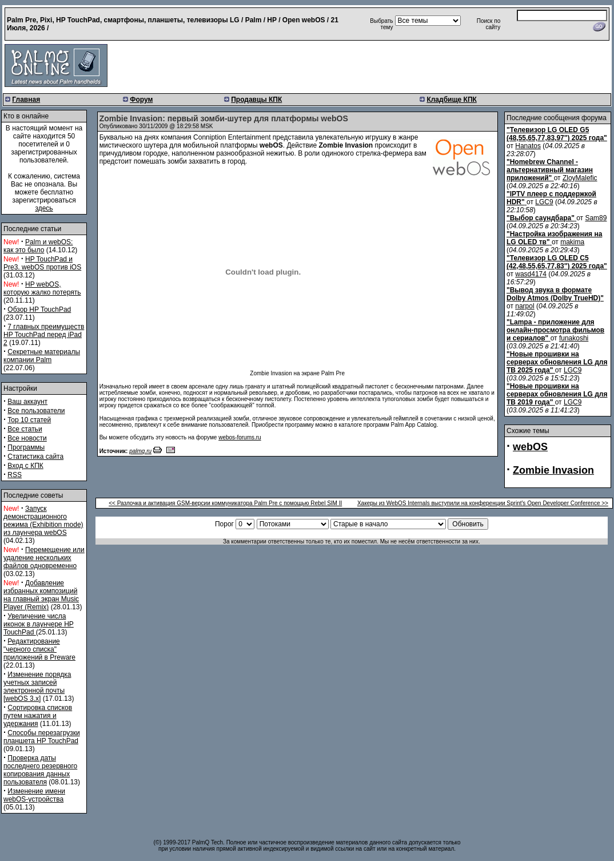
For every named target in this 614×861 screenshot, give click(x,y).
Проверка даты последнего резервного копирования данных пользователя (40, 770)
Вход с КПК (25, 466)
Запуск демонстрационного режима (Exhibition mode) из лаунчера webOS (43, 521)
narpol (524, 306)
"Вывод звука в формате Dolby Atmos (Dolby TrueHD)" (555, 294)
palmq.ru (140, 451)
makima (572, 242)
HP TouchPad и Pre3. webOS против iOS (42, 263)
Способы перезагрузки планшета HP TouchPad (41, 737)
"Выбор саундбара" (541, 218)
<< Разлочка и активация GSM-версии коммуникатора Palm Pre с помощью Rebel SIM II (225, 503)
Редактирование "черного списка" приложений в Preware (39, 649)
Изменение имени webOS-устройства (34, 795)
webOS (530, 447)
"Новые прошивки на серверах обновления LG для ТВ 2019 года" (557, 394)
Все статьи (24, 429)
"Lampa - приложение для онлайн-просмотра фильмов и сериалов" (555, 330)
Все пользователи (36, 411)
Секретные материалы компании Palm (41, 356)
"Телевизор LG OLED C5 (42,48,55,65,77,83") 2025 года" (557, 262)
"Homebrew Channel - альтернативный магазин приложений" (550, 170)
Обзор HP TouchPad (39, 309)
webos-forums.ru (239, 437)
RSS (14, 475)
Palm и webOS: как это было (38, 246)
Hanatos (528, 146)
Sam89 (596, 218)
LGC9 (544, 202)
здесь (44, 208)
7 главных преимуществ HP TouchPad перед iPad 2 (43, 335)
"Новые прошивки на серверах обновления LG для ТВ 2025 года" (557, 362)
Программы (26, 447)
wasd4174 (531, 274)
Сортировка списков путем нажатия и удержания (37, 716)
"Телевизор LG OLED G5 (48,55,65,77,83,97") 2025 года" (557, 134)
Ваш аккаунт (27, 402)
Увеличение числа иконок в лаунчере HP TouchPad (38, 624)
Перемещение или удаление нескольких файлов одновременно (44, 558)
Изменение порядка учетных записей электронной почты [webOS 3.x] (37, 686)
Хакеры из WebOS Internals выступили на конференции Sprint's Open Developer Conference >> (482, 503)
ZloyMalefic (580, 178)
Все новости (26, 438)
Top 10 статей (29, 420)
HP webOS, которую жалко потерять (42, 288)
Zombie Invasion (553, 470)
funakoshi (573, 338)
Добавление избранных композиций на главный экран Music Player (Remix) (41, 595)
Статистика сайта (35, 457)
